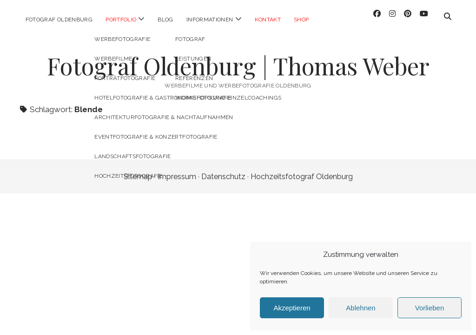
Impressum (177, 168)
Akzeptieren (291, 308)
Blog (165, 19)
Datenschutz (223, 168)
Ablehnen (360, 308)
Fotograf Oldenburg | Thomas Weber (238, 57)
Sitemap (138, 168)
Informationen (209, 19)
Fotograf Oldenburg (59, 19)
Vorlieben (429, 308)
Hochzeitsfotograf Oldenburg (302, 168)
